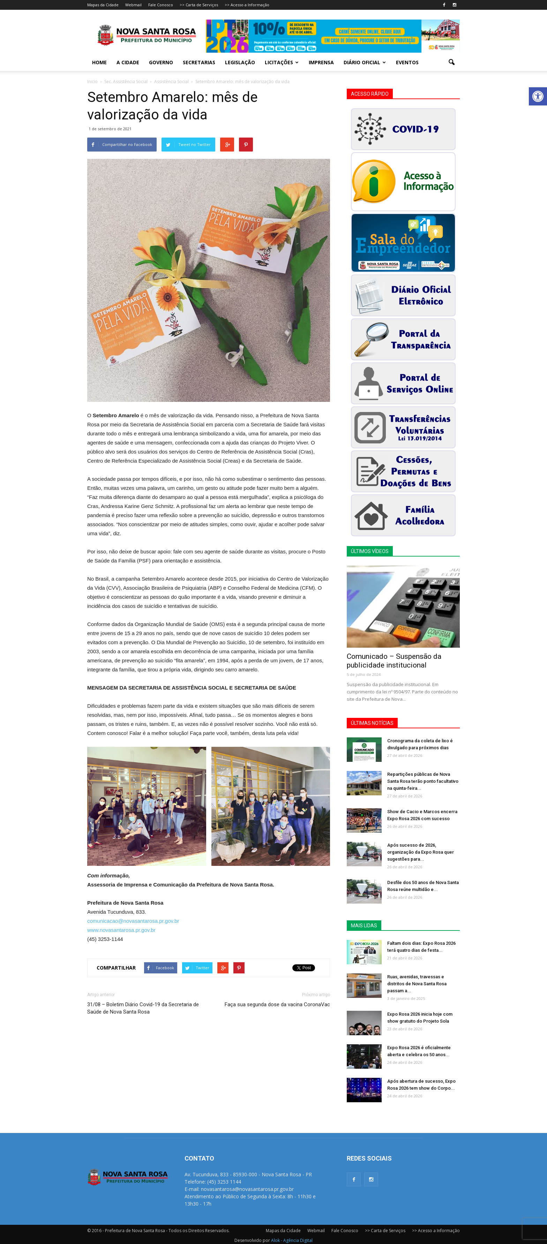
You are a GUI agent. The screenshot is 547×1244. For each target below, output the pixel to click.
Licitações (282, 62)
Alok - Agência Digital (292, 1240)
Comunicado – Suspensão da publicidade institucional (394, 660)
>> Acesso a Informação (247, 4)
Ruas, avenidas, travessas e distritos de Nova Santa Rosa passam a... (417, 983)
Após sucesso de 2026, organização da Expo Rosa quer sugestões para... (420, 852)
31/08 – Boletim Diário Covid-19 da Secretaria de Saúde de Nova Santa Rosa (143, 1008)
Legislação (240, 62)
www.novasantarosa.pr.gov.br (121, 930)
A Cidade (128, 62)
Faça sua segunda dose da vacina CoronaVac (277, 1004)
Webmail (133, 4)
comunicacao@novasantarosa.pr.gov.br (133, 921)
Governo (161, 62)
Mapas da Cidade (103, 4)
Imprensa (321, 62)
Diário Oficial (365, 62)
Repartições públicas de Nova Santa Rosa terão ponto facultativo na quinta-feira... (422, 781)
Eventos (407, 62)
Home (99, 62)
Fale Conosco (160, 4)
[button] (538, 96)
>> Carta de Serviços (199, 4)
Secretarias (199, 62)
